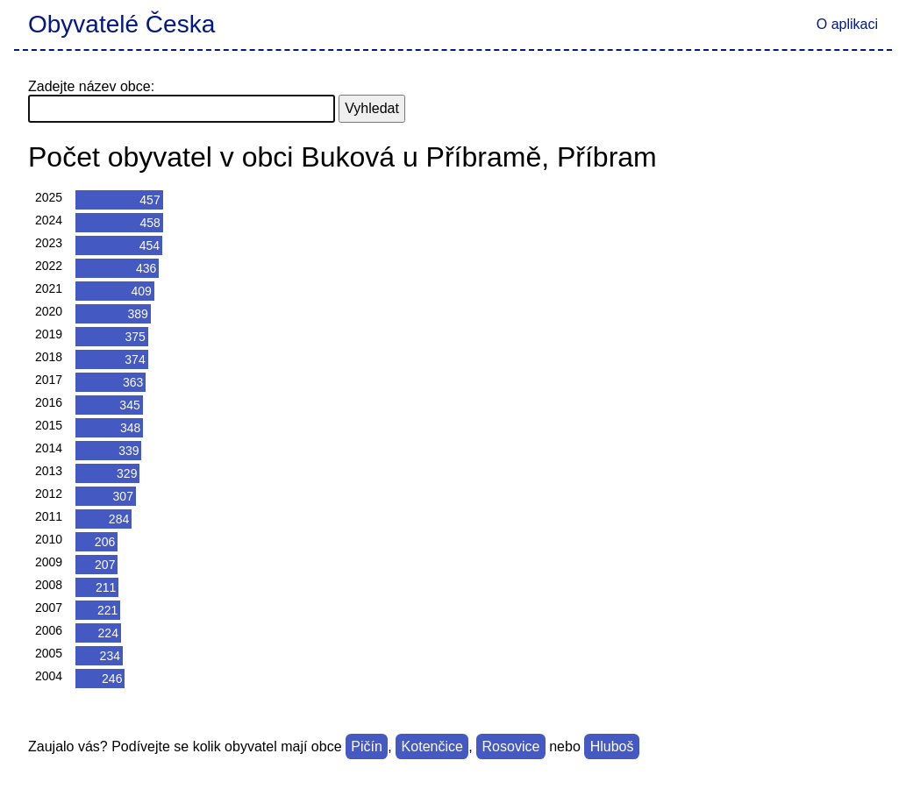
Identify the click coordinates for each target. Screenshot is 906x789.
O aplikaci (847, 24)
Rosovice (511, 746)
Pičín (366, 746)
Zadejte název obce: (91, 86)
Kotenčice (432, 746)
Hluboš (612, 746)
